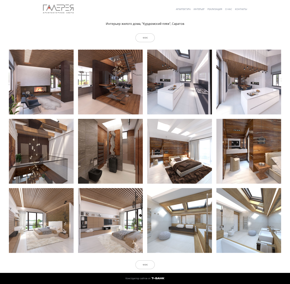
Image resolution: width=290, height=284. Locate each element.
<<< (145, 38)
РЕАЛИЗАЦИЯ (215, 9)
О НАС (228, 9)
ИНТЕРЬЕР (199, 9)
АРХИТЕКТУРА (183, 9)
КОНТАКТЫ (241, 9)
